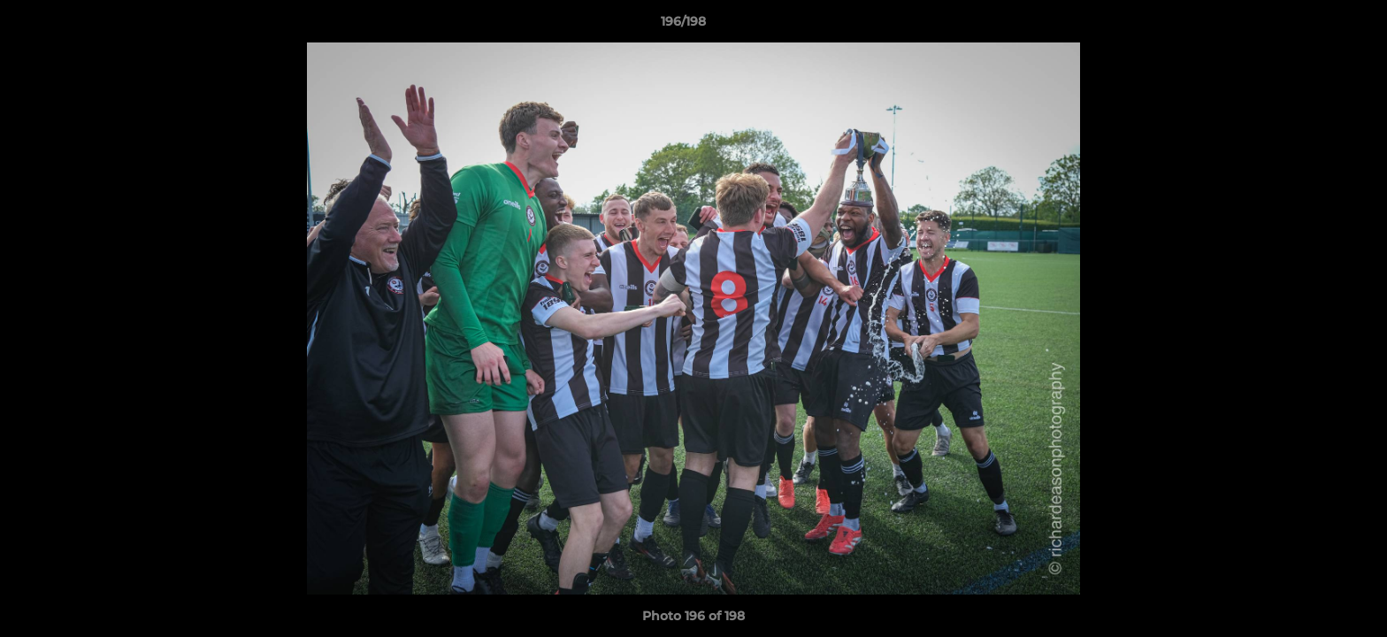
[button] (1312, 26)
